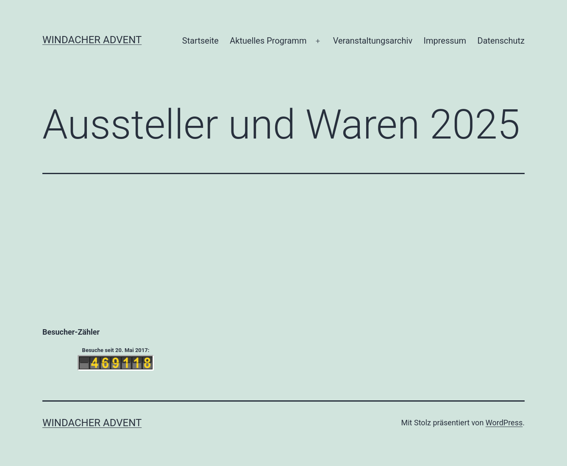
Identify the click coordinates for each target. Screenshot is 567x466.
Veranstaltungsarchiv (373, 41)
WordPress (504, 422)
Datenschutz (501, 41)
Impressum (445, 41)
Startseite (200, 41)
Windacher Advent (92, 40)
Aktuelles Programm (268, 41)
